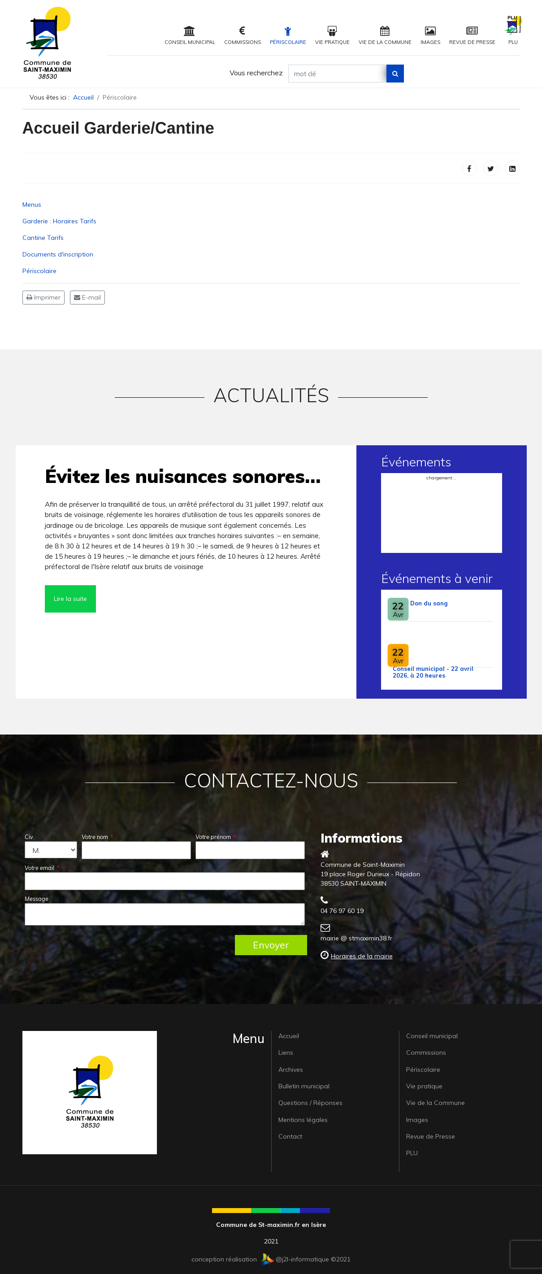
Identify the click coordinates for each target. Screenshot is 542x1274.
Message (36, 898)
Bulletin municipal (304, 1086)
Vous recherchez (256, 72)
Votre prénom (215, 836)
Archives (290, 1069)
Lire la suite (70, 599)
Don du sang (428, 603)
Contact (290, 1136)
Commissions (242, 35)
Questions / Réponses (310, 1103)
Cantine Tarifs (43, 238)
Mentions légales (303, 1120)
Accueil (288, 1036)
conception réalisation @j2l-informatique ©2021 (271, 1259)
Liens (285, 1052)
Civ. (30, 836)
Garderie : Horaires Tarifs (59, 221)
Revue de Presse (472, 35)
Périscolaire (288, 35)
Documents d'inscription (57, 254)
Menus (31, 204)
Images (430, 35)
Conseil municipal (190, 35)
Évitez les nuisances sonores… (183, 476)
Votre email (42, 867)
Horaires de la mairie (362, 956)
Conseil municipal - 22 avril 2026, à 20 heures (433, 672)
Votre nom (97, 836)
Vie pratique (332, 35)
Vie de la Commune (385, 35)
